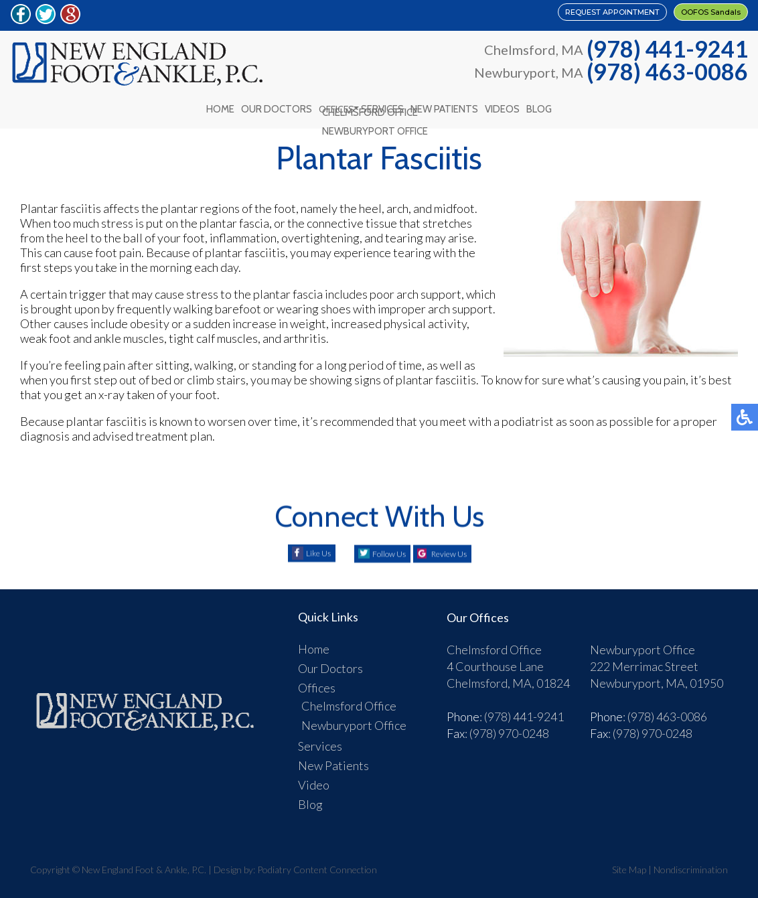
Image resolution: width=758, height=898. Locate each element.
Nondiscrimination (691, 863)
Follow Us (380, 546)
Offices (332, 106)
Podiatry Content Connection (317, 863)
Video (313, 778)
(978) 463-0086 (667, 71)
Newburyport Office (353, 718)
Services (383, 106)
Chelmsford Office (348, 699)
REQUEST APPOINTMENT (522, 14)
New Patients (449, 106)
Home (208, 106)
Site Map (629, 863)
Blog (551, 106)
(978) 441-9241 (667, 49)
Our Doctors (267, 106)
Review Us (458, 546)
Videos (511, 106)
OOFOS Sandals (685, 14)
